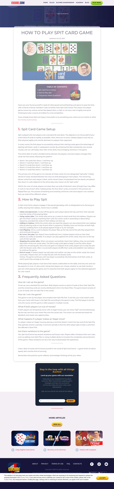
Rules (52, 2)
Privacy (44, 464)
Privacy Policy (24, 477)
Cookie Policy (8, 479)
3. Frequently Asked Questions (49, 100)
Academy (79, 2)
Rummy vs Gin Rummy (57, 450)
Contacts (77, 464)
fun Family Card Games (27, 124)
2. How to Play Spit (44, 97)
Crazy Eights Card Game (24, 450)
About (35, 464)
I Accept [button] (102, 478)
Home (45, 2)
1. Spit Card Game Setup (46, 94)
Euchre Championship (65, 2)
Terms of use (57, 464)
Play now (97, 2)
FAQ (68, 464)
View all (57, 424)
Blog (87, 2)
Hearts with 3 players (88, 450)
